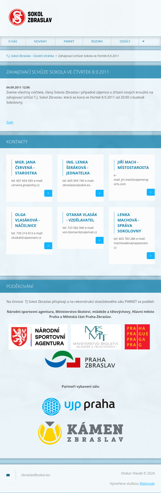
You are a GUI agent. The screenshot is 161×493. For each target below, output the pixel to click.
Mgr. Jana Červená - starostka (26, 168)
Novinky (40, 42)
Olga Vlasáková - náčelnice (27, 221)
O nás (12, 42)
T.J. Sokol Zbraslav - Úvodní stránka (30, 56)
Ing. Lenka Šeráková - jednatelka (78, 168)
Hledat (150, 12)
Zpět (9, 123)
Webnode (147, 484)
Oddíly (125, 42)
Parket (69, 42)
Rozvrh (97, 42)
